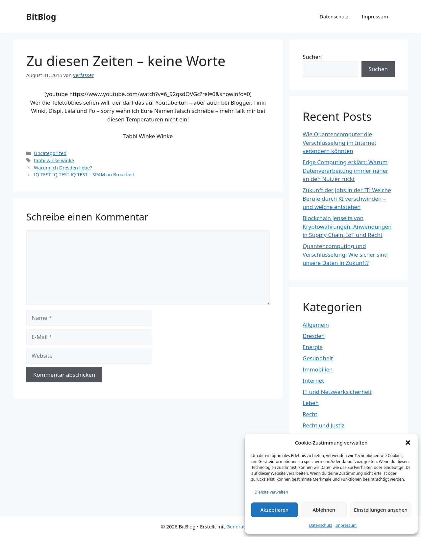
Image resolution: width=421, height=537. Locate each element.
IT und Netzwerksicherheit (337, 392)
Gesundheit (318, 358)
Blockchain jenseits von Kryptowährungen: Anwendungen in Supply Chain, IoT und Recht (347, 226)
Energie (313, 347)
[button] (408, 442)
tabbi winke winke (54, 160)
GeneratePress (243, 526)
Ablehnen (324, 509)
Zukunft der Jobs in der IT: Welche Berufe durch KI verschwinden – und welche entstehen (347, 198)
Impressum (346, 525)
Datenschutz (320, 525)
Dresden (314, 336)
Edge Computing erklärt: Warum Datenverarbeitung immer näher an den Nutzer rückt (345, 170)
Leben (311, 403)
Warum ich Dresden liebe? (63, 168)
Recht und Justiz (323, 425)
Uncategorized (50, 153)
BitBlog (41, 16)
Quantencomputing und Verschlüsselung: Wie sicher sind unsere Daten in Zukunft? (345, 254)
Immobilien (318, 369)
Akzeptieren (274, 509)
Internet (313, 380)
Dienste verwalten (271, 492)
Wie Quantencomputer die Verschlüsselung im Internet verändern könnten (339, 142)
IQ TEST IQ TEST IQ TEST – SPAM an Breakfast (84, 174)
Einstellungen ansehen (381, 509)
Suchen (312, 57)
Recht (310, 414)
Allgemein (316, 324)
